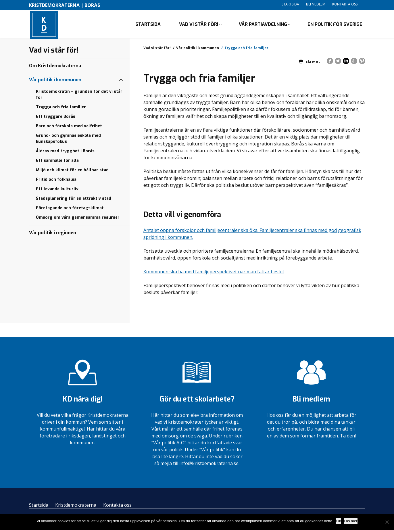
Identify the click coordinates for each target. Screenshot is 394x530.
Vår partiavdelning (263, 25)
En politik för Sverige (334, 25)
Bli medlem (315, 4)
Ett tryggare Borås (55, 117)
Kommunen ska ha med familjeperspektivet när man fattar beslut (213, 272)
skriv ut (309, 61)
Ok (338, 521)
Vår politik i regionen (52, 233)
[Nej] (387, 522)
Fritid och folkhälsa (56, 180)
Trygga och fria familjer (61, 107)
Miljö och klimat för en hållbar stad (72, 170)
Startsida (290, 4)
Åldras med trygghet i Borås (65, 151)
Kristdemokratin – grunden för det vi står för (79, 95)
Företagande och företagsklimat (70, 208)
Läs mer (351, 521)
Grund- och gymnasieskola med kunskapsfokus (68, 139)
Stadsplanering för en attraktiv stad (73, 199)
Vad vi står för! (198, 25)
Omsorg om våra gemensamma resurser (78, 218)
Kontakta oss (117, 505)
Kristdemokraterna (75, 505)
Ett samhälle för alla (57, 161)
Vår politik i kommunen (197, 48)
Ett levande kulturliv (57, 189)
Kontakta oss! (345, 4)
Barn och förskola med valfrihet (69, 126)
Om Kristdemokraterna (55, 66)
